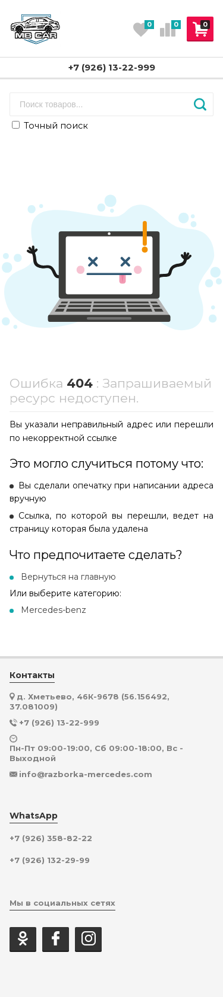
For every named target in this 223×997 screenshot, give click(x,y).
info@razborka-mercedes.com (85, 774)
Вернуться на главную (68, 576)
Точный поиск (50, 125)
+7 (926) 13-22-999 (111, 67)
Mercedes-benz (53, 610)
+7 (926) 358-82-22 (51, 838)
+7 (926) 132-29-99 (50, 860)
